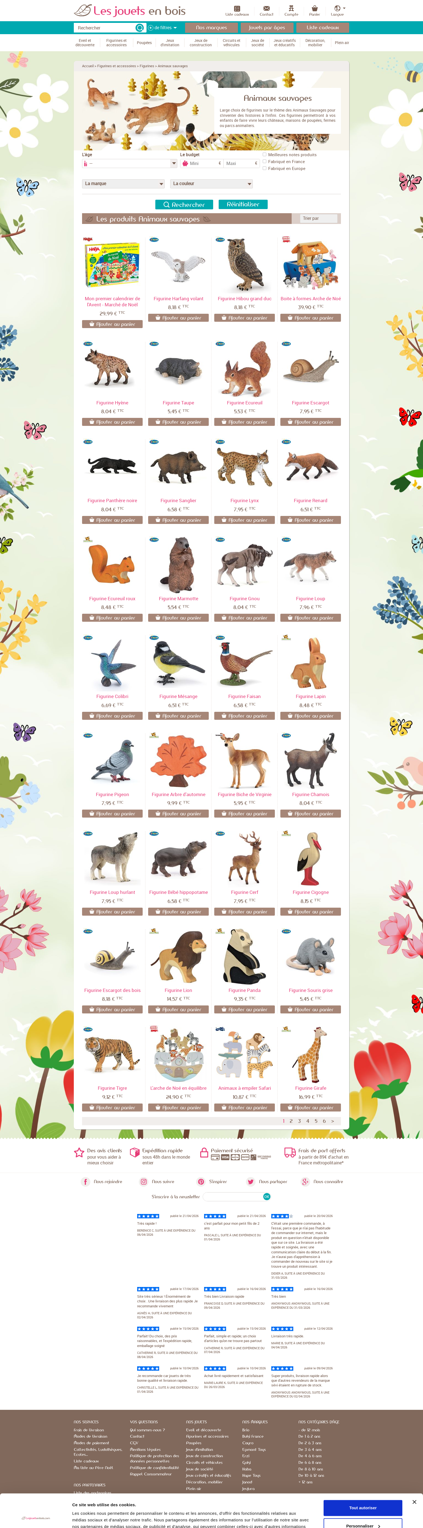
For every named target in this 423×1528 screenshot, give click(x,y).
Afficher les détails (90, 1517)
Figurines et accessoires (116, 65)
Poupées (193, 1443)
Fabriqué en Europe (284, 168)
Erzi (245, 1456)
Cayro (247, 1443)
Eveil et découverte (203, 1430)
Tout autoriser (363, 1476)
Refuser (363, 1512)
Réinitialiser (243, 204)
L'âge (87, 155)
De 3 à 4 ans (310, 1450)
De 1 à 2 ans (309, 1436)
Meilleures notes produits (290, 154)
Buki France (253, 1436)
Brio (245, 1430)
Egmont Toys (254, 1450)
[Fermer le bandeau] (414, 1471)
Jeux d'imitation (199, 1450)
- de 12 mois (309, 1430)
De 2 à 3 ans (310, 1443)
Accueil (88, 65)
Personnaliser (363, 1494)
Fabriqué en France (284, 161)
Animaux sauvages (173, 65)
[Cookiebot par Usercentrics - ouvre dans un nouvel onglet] (36, 1517)
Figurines (147, 65)
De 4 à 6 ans (310, 1456)
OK (266, 1196)
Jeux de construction (204, 1456)
